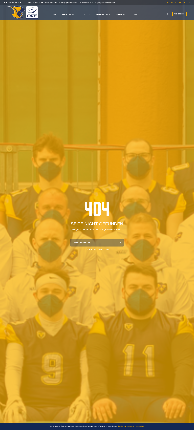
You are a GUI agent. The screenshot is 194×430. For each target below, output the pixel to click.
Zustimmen (122, 426)
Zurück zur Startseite (97, 250)
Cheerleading (102, 14)
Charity (134, 14)
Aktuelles (66, 14)
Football (83, 14)
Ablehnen (130, 426)
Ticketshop (179, 14)
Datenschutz (139, 426)
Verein (119, 14)
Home (53, 14)
